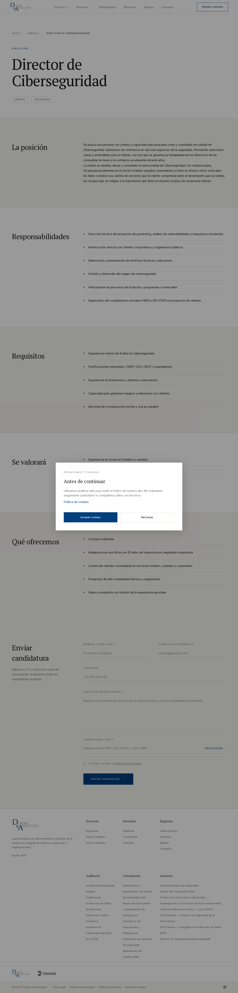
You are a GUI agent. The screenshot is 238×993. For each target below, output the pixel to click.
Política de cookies (76, 502)
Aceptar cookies (90, 517)
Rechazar (147, 517)
